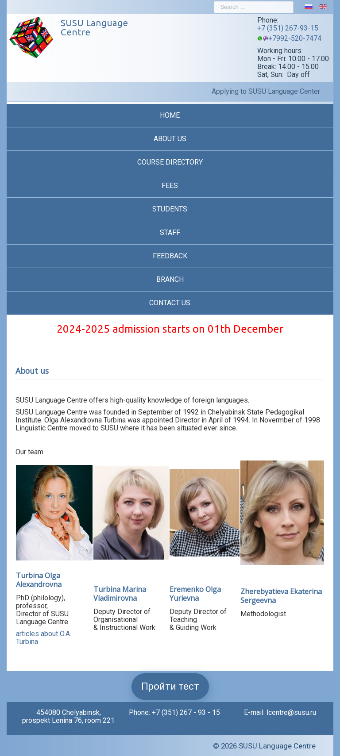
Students (169, 209)
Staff (170, 232)
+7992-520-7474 (294, 38)
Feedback (170, 256)
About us (170, 138)
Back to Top (139, 727)
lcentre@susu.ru (291, 712)
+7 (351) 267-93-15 (287, 28)
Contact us (169, 303)
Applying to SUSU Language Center (266, 92)
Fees (170, 185)
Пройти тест (170, 686)
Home (170, 115)
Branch (170, 279)
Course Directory (170, 162)
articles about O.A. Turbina (43, 637)
